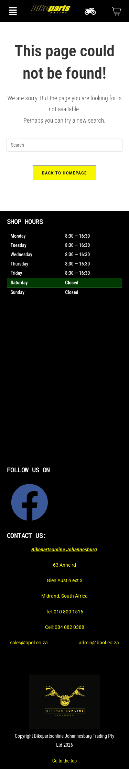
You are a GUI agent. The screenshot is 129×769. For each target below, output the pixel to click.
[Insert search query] (65, 145)
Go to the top (64, 761)
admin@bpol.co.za (99, 642)
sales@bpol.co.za (29, 642)
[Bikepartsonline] (64, 388)
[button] (12, 11)
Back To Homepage (64, 173)
